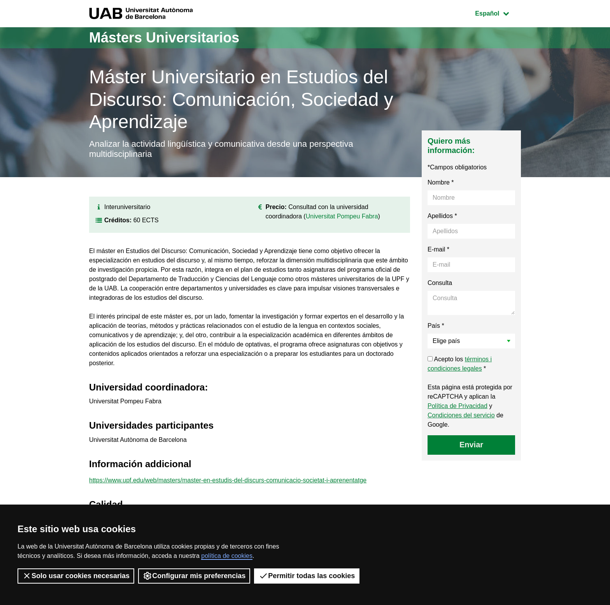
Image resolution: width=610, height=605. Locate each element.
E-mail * (438, 249)
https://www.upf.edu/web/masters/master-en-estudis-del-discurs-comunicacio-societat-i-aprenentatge (227, 480)
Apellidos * (442, 216)
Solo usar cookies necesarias (76, 575)
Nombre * (441, 182)
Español (498, 13)
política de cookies (226, 555)
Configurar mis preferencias (194, 575)
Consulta (440, 283)
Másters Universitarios (164, 38)
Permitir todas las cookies (307, 575)
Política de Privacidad (457, 406)
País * (436, 325)
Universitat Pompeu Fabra (342, 216)
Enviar (471, 444)
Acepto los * (460, 364)
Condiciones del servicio (461, 415)
